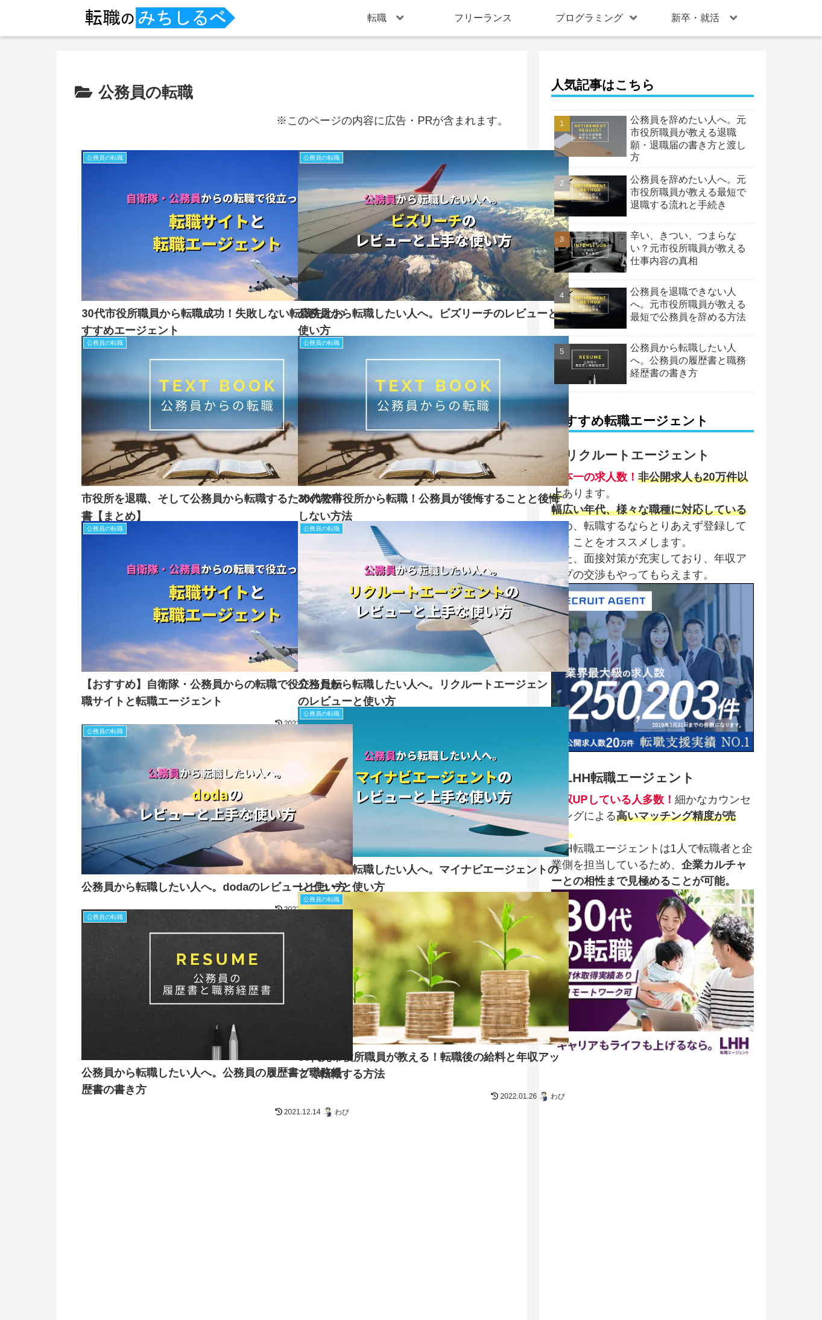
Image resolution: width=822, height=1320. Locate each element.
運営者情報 (389, 1286)
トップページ (267, 1286)
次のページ (292, 1135)
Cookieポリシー (550, 1286)
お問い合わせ (330, 1286)
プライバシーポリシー (465, 1286)
